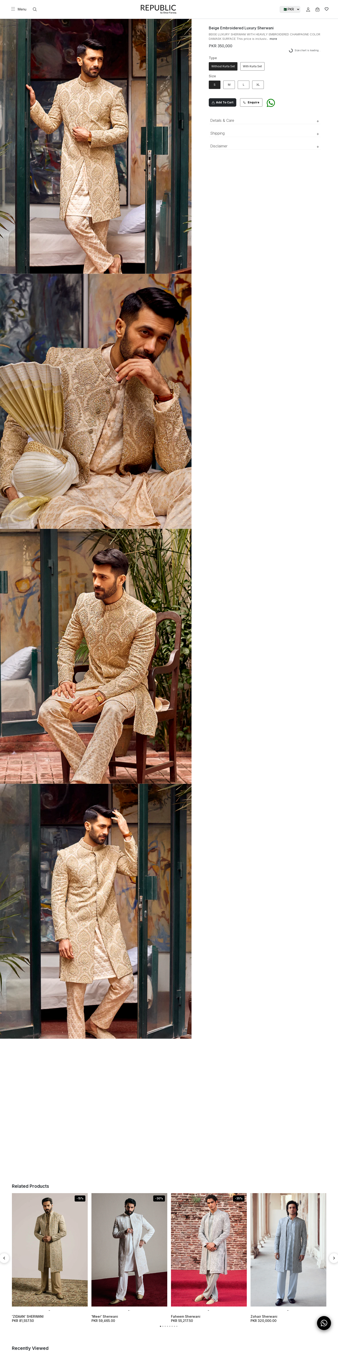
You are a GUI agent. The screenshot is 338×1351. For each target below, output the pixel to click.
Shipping (264, 133)
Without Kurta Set (223, 66)
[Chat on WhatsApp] (270, 104)
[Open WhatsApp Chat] (324, 1323)
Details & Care (264, 121)
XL (258, 84)
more (273, 39)
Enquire (251, 102)
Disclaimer (264, 146)
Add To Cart (222, 102)
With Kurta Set (252, 66)
